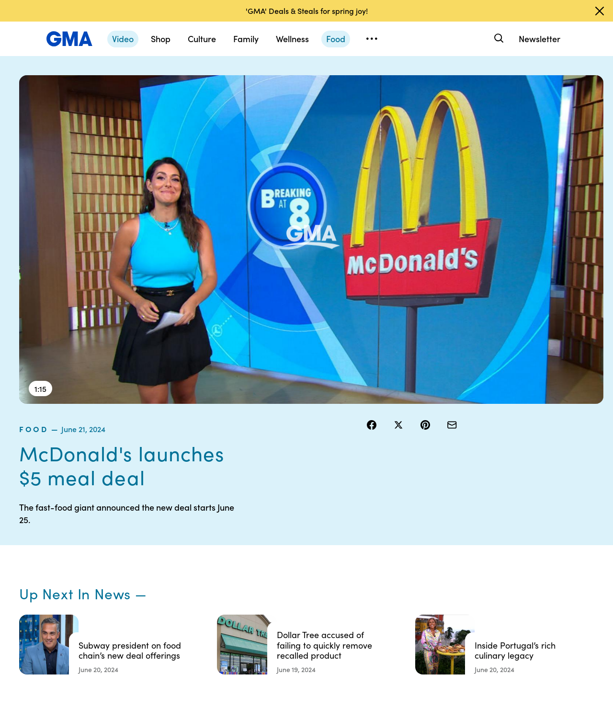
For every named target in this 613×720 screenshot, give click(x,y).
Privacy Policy (302, 569)
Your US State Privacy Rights (376, 539)
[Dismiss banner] (599, 11)
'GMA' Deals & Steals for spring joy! (307, 10)
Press (363, 603)
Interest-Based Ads (385, 560)
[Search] (497, 38)
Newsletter (539, 39)
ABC (436, 569)
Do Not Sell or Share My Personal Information (311, 595)
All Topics (443, 603)
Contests (294, 534)
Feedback (370, 621)
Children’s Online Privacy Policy (306, 625)
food (378, 81)
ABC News (445, 552)
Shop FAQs (446, 534)
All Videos (444, 586)
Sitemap (516, 534)
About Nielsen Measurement (376, 582)
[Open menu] (372, 38)
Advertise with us (307, 646)
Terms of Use (300, 552)
